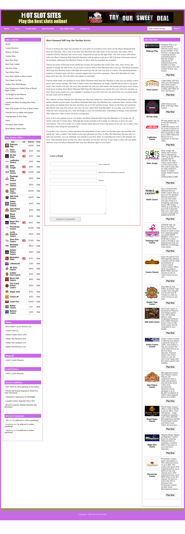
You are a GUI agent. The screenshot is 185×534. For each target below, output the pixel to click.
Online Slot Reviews (13, 347)
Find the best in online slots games (19, 112)
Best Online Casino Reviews (17, 326)
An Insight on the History (15, 94)
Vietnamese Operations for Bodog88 (20, 397)
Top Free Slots (48, 28)
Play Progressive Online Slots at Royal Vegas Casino (21, 89)
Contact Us (85, 28)
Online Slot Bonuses (13, 338)
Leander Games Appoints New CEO (20, 401)
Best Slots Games (12, 64)
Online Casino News (13, 334)
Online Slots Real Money (15, 84)
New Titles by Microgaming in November (22, 387)
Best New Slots (11, 60)
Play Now (170, 75)
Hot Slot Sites (102, 514)
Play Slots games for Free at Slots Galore (22, 108)
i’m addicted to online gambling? (25, 420)
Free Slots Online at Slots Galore (18, 76)
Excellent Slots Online (14, 124)
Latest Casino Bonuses (14, 360)
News (17, 28)
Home (6, 28)
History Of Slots (12, 52)
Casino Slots (30, 28)
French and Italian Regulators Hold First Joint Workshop (21, 392)
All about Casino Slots (14, 98)
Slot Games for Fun (13, 80)
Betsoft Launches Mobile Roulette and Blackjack (21, 406)
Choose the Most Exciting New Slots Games (20, 103)
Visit (38, 146)
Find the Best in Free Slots (16, 116)
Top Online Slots (67, 28)
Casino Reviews (11, 48)
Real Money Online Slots (15, 128)
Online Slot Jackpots (13, 342)
